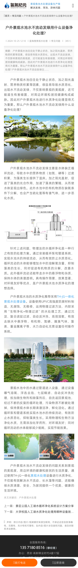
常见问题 (16, 15)
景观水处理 (38, 475)
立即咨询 (58, 562)
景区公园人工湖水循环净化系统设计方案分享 (45, 506)
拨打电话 (20, 562)
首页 (7, 15)
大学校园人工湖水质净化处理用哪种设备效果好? (47, 512)
